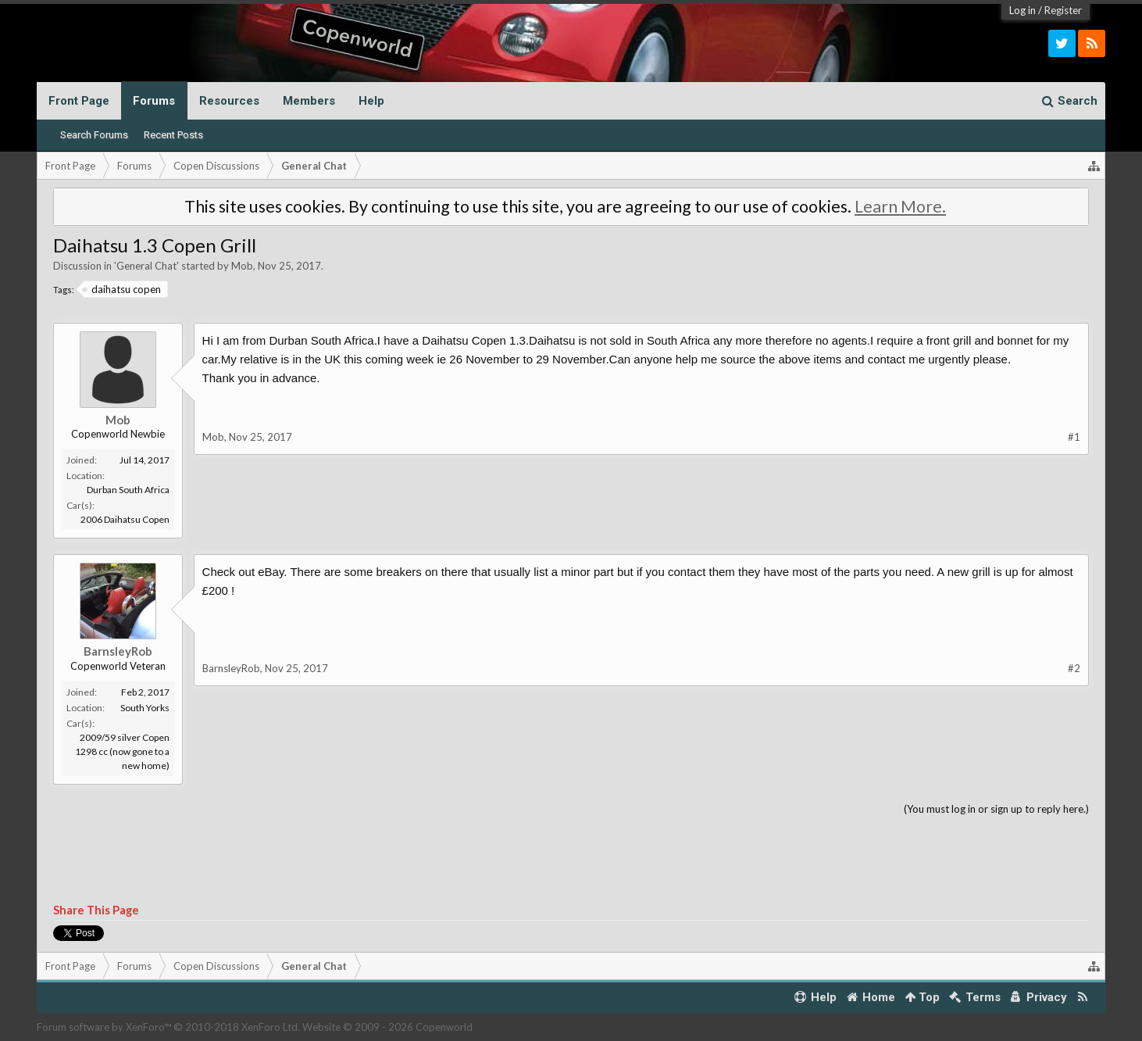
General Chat (146, 265)
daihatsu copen (122, 289)
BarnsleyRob (118, 651)
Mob (242, 265)
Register (1063, 10)
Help (371, 101)
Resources (229, 101)
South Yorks (145, 708)
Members (309, 101)
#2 (1074, 668)
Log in (1022, 10)
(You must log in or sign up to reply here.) (996, 809)
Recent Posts (173, 135)
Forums (154, 101)
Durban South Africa (128, 489)
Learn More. (900, 206)
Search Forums (94, 135)
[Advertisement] (571, 860)
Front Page (78, 101)
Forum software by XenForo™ (168, 1027)
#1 (1074, 437)
